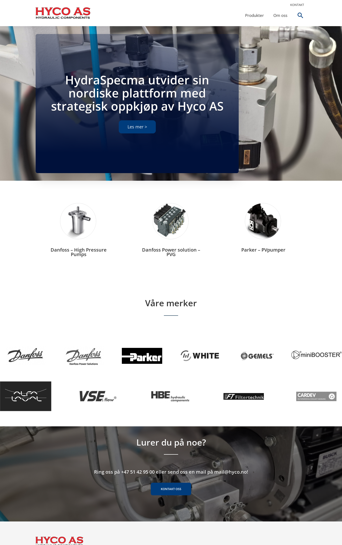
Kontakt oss (171, 489)
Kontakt (297, 5)
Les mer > (137, 127)
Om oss (280, 15)
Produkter (254, 15)
